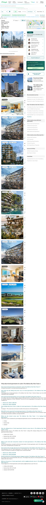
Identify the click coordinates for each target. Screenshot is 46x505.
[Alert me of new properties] (35, 73)
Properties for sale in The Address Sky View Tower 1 (35, 101)
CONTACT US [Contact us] (17, 493)
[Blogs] (32, 2)
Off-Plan (24, 11)
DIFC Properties (30, 139)
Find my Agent (9, 2)
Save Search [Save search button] (42, 15)
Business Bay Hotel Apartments (33, 123)
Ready (19, 11)
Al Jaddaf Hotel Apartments (32, 129)
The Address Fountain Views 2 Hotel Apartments (35, 112)
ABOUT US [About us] (4, 493)
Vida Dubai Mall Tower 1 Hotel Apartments (35, 114)
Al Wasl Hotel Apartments (32, 125)
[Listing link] (13, 39)
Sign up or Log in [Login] (42, 2)
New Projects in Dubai (31, 152)
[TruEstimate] (20, 2)
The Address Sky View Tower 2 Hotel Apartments (35, 107)
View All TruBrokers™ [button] (35, 57)
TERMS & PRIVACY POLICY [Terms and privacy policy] (8, 495)
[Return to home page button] (4, 2)
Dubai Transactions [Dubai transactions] (26, 2)
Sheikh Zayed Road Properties (33, 141)
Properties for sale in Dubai (32, 160)
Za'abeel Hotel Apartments (32, 127)
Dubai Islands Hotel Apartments (33, 131)
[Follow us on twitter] (34, 493)
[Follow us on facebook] (31, 493)
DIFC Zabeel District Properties (33, 145)
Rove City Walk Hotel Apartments (33, 108)
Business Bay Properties (32, 137)
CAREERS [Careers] (10, 493)
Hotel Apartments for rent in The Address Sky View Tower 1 (35, 158)
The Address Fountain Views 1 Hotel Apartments (35, 110)
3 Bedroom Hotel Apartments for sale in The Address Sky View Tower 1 (35, 97)
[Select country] (12, 498)
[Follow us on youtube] (43, 493)
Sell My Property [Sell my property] (14, 2)
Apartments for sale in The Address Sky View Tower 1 (35, 99)
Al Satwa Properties (31, 143)
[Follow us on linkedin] (37, 493)
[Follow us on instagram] (40, 493)
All (15, 11)
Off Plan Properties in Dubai (32, 150)
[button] (4, 11)
